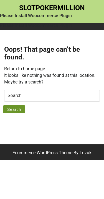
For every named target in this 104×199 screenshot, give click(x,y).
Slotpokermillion (52, 8)
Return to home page (24, 68)
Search (14, 109)
